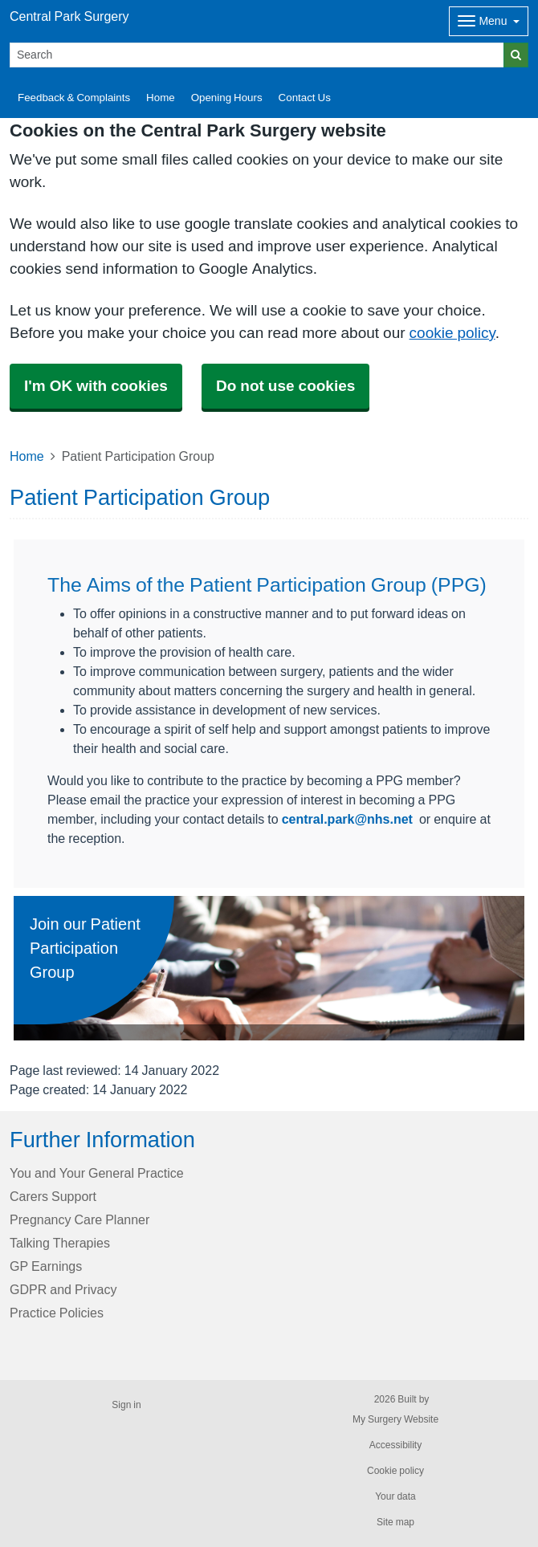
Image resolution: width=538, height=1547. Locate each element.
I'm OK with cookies (96, 385)
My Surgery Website (395, 1419)
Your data (395, 1496)
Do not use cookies (285, 385)
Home (160, 97)
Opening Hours (227, 97)
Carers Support (53, 1196)
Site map (395, 1522)
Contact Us (305, 97)
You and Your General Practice (97, 1172)
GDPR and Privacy (63, 1289)
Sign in (126, 1405)
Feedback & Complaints (74, 97)
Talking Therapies (60, 1242)
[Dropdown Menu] (488, 21)
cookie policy (452, 332)
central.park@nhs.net (347, 818)
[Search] (257, 55)
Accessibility (395, 1445)
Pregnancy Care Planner (79, 1219)
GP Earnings (46, 1266)
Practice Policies (57, 1312)
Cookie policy (395, 1471)
